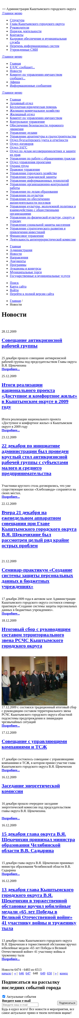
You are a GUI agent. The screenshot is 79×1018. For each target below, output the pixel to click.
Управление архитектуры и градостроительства (43, 136)
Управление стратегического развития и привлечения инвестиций (37, 230)
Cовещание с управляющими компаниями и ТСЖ (34, 744)
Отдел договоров (21, 143)
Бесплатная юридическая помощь (33, 107)
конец (64, 973)
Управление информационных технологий (39, 180)
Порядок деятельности (25, 31)
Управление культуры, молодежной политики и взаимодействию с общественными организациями (43, 210)
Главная (15, 63)
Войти (14, 290)
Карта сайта (18, 286)
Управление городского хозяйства (33, 173)
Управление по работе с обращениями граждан (42, 158)
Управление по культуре (27, 195)
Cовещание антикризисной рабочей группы (32, 342)
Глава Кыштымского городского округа (37, 24)
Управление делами (23, 132)
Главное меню (12, 13)
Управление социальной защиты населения (40, 224)
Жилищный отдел (22, 114)
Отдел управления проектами (30, 162)
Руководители (19, 27)
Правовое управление (25, 169)
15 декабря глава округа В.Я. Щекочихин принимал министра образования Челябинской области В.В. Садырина (38, 842)
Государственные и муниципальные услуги (40, 276)
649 (42, 973)
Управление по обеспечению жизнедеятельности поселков (30, 200)
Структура (17, 20)
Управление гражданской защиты (33, 177)
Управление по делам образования (34, 191)
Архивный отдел (21, 103)
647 (28, 973)
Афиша (15, 82)
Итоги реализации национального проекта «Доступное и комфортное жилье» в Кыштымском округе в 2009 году (39, 395)
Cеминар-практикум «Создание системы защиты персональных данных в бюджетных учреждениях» (37, 578)
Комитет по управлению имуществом (36, 118)
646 (21, 973)
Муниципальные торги (26, 272)
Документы (18, 261)
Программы (18, 265)
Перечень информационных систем (34, 46)
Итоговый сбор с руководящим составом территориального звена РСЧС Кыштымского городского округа (36, 637)
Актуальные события (19, 996)
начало (6, 973)
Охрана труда (19, 166)
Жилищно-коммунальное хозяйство (35, 110)
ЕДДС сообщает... (22, 67)
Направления (19, 257)
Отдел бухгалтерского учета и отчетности (39, 140)
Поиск (14, 283)
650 (49, 973)
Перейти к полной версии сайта (32, 294)
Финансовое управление (27, 235)
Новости (16, 71)
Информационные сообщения (31, 85)
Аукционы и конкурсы (25, 268)
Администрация (21, 250)
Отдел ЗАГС (18, 147)
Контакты (16, 35)
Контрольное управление (27, 121)
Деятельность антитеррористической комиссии (43, 239)
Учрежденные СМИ (24, 49)
